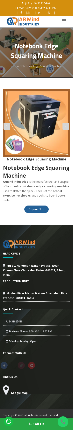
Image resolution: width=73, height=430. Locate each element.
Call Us (36, 424)
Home (11, 66)
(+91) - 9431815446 (37, 3)
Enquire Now (36, 209)
